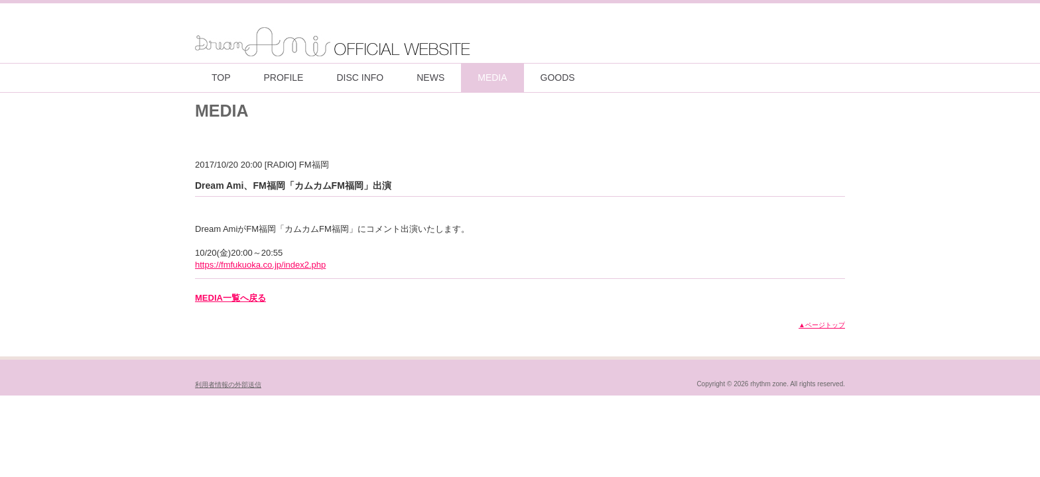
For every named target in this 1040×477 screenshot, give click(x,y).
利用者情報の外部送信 (228, 384)
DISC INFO (359, 77)
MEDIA (492, 77)
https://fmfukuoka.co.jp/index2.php (260, 265)
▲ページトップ (822, 325)
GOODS (558, 77)
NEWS (430, 77)
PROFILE (284, 77)
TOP (221, 77)
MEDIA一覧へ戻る (230, 298)
